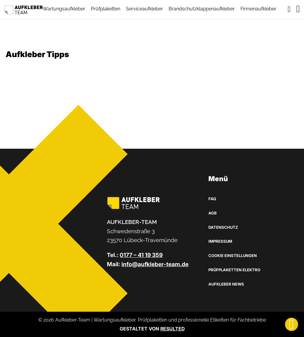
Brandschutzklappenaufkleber (202, 9)
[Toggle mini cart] (289, 9)
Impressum (220, 241)
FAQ (212, 198)
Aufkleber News (226, 284)
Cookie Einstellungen (232, 255)
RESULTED (172, 329)
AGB (212, 213)
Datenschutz (223, 227)
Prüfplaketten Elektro (234, 269)
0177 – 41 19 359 (141, 255)
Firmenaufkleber (258, 9)
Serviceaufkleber (144, 9)
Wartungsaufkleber (64, 9)
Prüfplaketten (105, 9)
